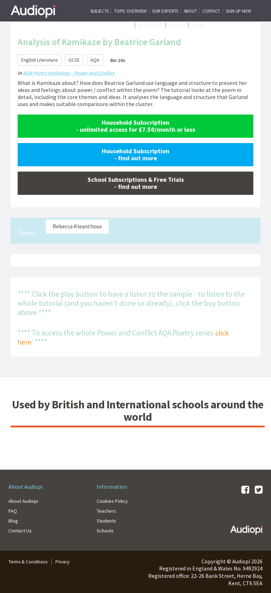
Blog (14, 520)
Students (108, 520)
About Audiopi (25, 500)
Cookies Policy (114, 500)
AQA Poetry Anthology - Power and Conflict (68, 73)
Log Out (177, 25)
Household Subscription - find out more (135, 154)
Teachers (108, 510)
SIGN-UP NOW (238, 11)
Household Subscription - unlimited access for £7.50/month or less (135, 125)
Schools (106, 529)
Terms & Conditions (32, 560)
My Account (150, 25)
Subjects (99, 11)
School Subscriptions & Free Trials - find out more (136, 182)
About (190, 11)
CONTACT (211, 11)
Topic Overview (130, 11)
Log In (197, 25)
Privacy (73, 560)
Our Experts (165, 11)
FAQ (13, 510)
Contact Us (21, 529)
